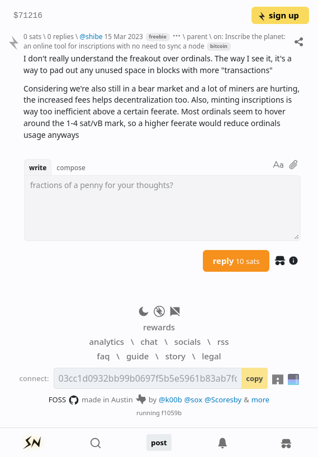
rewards (159, 327)
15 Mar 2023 (124, 36)
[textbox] (162, 208)
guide (137, 356)
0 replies (61, 36)
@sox (193, 400)
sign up (278, 15)
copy (254, 378)
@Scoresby (223, 400)
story (175, 356)
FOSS (64, 400)
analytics (106, 341)
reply (236, 260)
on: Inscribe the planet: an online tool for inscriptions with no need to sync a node (154, 41)
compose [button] (71, 167)
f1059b (172, 412)
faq (103, 356)
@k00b (170, 400)
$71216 (27, 16)
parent (197, 36)
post (159, 442)
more (260, 400)
